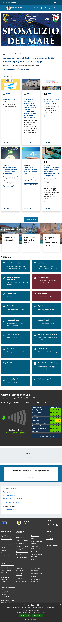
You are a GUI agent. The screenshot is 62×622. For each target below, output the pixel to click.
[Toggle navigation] (3, 8)
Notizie (8, 53)
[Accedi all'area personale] (55, 2)
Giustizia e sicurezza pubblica (36, 542)
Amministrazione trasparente (36, 569)
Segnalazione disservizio (19, 574)
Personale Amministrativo (5, 552)
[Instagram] (49, 8)
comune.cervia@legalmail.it (8, 587)
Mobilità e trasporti (21, 557)
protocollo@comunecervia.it (9, 592)
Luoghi (48, 550)
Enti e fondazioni (5, 545)
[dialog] (31, 612)
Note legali (34, 576)
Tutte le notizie (31, 219)
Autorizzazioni (35, 560)
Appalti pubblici (20, 549)
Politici (3, 548)
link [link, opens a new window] (46, 612)
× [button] (60, 604)
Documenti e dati (5, 556)
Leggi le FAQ (19, 578)
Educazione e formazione (35, 537)
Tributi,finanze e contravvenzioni (35, 547)
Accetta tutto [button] (25, 615)
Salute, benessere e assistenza (36, 555)
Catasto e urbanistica (22, 552)
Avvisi (48, 542)
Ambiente (34, 551)
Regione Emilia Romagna (9, 2)
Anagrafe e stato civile (22, 537)
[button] (31, 619)
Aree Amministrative (6, 539)
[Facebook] (41, 8)
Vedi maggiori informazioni (46, 436)
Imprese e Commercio (22, 546)
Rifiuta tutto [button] (37, 615)
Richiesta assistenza (21, 581)
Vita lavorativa (20, 543)
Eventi (48, 553)
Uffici (2, 542)
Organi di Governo (6, 536)
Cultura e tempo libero (22, 540)
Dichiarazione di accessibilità (35, 580)
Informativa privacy (36, 573)
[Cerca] (59, 8)
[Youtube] (45, 8)
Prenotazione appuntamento (20, 569)
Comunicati (49, 539)
